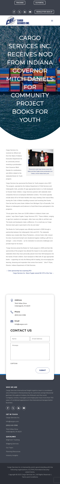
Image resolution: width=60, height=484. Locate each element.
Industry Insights (12, 455)
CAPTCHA (13, 363)
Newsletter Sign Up (44, 12)
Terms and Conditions (30, 477)
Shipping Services (12, 444)
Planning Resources (13, 451)
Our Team (9, 448)
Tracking (20, 3)
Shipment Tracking (13, 440)
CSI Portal (39, 3)
